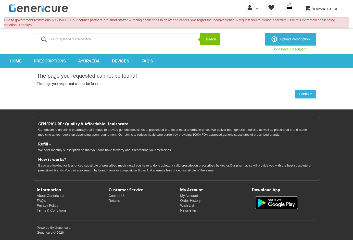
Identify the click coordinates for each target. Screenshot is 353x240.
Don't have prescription (289, 49)
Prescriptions (50, 61)
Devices (120, 61)
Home (16, 61)
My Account (189, 196)
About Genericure (50, 196)
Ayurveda (89, 61)
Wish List (187, 205)
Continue (306, 94)
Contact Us (117, 196)
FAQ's (147, 61)
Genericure (63, 227)
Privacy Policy (47, 205)
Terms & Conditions (51, 210)
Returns (115, 201)
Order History (190, 201)
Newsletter (188, 210)
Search (210, 39)
